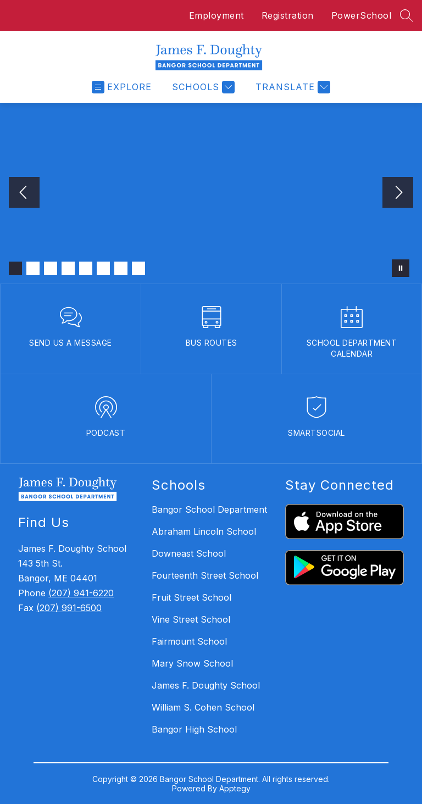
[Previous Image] (24, 193)
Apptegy (235, 788)
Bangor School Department (209, 509)
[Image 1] (15, 268)
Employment (216, 15)
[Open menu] (122, 87)
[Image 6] (103, 268)
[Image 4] (68, 268)
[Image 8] (138, 268)
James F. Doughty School (206, 685)
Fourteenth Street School (205, 575)
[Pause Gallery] (400, 268)
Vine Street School (191, 619)
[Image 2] (33, 268)
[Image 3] (50, 268)
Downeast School (189, 553)
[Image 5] (85, 268)
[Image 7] (120, 268)
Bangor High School (194, 729)
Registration (288, 15)
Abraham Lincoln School (204, 531)
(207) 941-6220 (81, 592)
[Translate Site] (291, 87)
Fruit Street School (191, 597)
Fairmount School (189, 641)
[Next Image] (397, 193)
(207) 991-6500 (69, 607)
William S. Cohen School (203, 707)
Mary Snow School (192, 663)
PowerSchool (361, 15)
